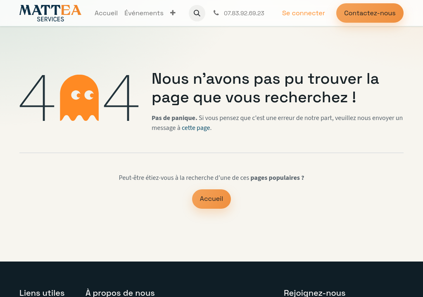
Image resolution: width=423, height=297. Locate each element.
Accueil (211, 198)
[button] (197, 13)
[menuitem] (106, 13)
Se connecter (303, 13)
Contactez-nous (370, 13)
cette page (196, 127)
